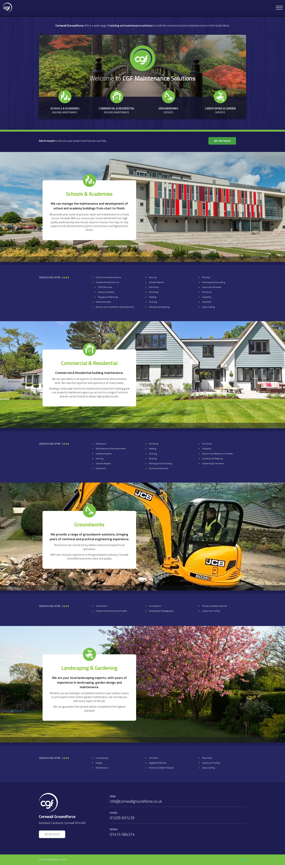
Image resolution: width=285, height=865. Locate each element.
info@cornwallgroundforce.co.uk (136, 801)
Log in (243, 859)
